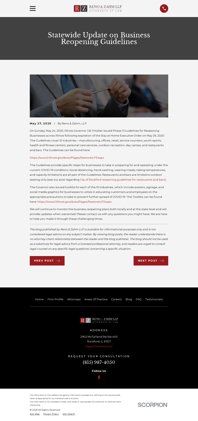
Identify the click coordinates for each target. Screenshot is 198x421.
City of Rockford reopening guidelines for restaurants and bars (122, 179)
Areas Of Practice (96, 299)
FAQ (138, 299)
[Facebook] (99, 377)
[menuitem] (35, 414)
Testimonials (154, 299)
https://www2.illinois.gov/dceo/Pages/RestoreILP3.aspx (67, 157)
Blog (129, 299)
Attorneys (74, 299)
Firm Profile (55, 299)
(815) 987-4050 (99, 362)
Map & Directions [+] (99, 346)
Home (39, 299)
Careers (116, 299)
